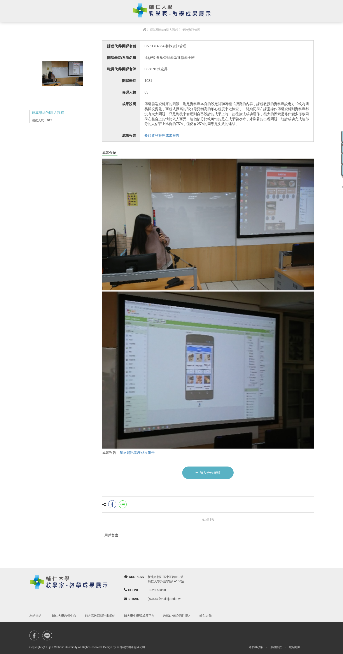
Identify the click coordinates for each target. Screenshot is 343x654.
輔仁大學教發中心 (64, 615)
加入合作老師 (207, 472)
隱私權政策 (256, 647)
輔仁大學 (206, 615)
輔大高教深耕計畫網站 (100, 615)
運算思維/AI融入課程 (164, 30)
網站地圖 (295, 647)
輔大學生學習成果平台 (139, 615)
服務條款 (276, 647)
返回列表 (208, 519)
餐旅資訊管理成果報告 (161, 135)
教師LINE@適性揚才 (177, 615)
